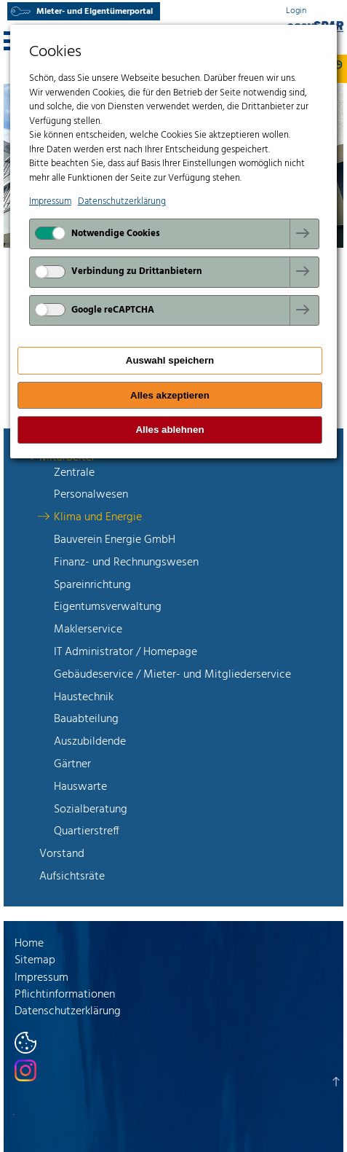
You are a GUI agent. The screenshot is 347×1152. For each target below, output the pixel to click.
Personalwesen (91, 494)
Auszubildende (90, 741)
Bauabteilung (86, 719)
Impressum (41, 977)
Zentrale (74, 472)
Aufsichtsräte (72, 876)
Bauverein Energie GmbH (114, 539)
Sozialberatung (90, 809)
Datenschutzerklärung (68, 1011)
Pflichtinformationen (65, 994)
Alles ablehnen (169, 429)
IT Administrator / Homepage (125, 652)
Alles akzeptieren (170, 395)
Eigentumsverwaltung (107, 606)
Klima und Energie (98, 517)
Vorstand (61, 854)
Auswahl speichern (170, 360)
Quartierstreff (86, 831)
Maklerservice (88, 629)
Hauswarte (80, 786)
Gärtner (72, 764)
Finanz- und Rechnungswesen (126, 562)
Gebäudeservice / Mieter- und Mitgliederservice (172, 674)
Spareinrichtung (92, 585)
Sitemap (35, 960)
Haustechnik (83, 697)
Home (29, 943)
